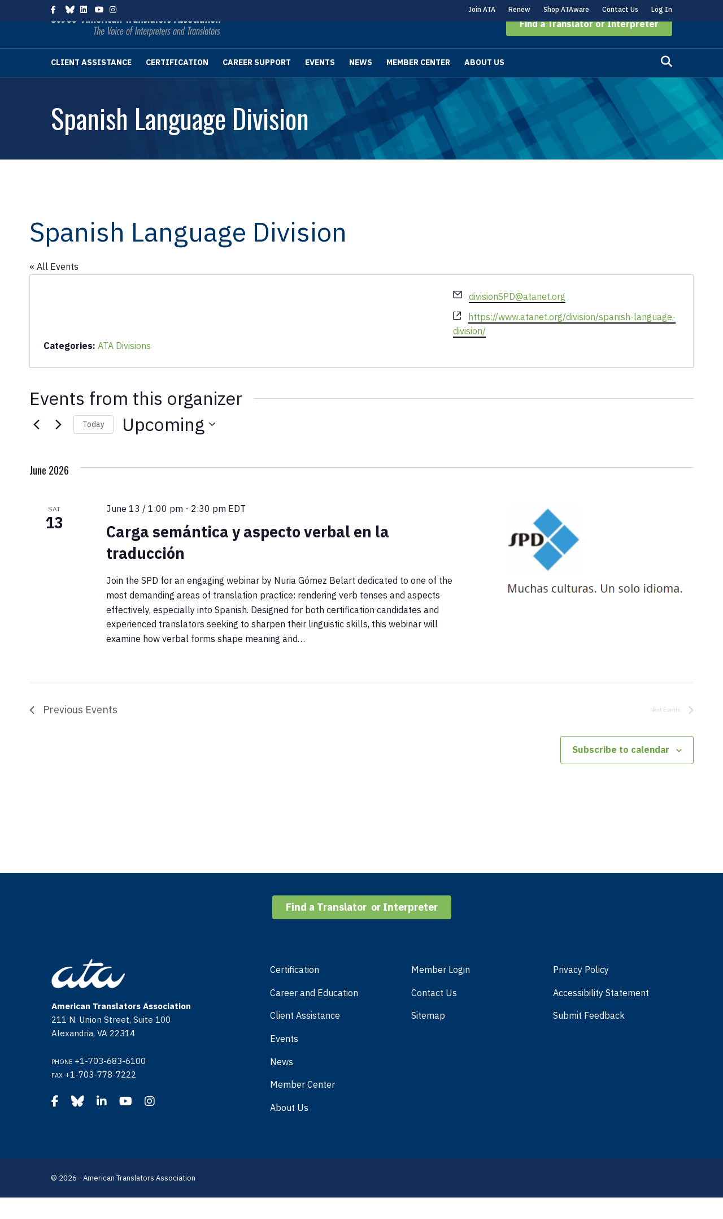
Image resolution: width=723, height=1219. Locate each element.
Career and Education (314, 1014)
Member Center (418, 84)
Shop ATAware (566, 9)
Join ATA (481, 9)
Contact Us (620, 9)
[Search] (666, 83)
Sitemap (428, 1037)
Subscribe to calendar (620, 771)
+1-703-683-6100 (110, 1082)
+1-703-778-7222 (100, 1096)
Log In (661, 9)
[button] (589, 45)
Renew (519, 9)
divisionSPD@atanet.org (517, 318)
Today (93, 446)
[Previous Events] (36, 446)
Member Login (440, 991)
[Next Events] (58, 446)
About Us (484, 84)
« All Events (54, 288)
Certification (177, 84)
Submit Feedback (589, 1037)
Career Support (257, 84)
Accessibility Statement (601, 1014)
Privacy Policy (581, 991)
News (360, 84)
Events (320, 84)
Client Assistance (91, 84)
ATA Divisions (124, 367)
